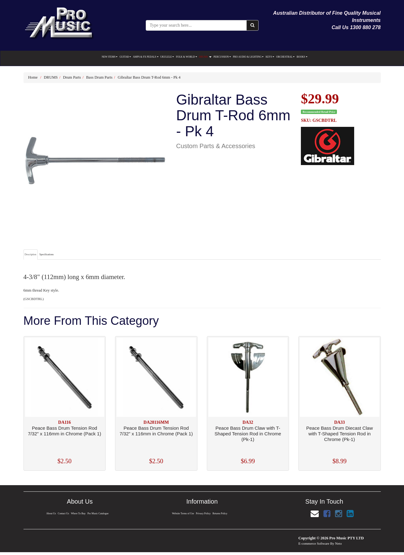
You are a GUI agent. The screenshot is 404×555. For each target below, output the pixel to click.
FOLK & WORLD (186, 56)
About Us (50, 513)
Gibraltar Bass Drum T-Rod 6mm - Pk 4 (149, 77)
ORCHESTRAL (285, 56)
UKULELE (167, 56)
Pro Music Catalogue (99, 513)
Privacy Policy (203, 513)
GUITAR (125, 56)
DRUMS (205, 56)
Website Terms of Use (182, 513)
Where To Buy (78, 513)
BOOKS (301, 56)
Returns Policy (220, 513)
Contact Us (63, 513)
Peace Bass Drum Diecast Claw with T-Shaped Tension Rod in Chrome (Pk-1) (339, 433)
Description (30, 254)
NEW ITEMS (110, 56)
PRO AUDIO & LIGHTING (248, 56)
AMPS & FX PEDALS (145, 56)
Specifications (46, 254)
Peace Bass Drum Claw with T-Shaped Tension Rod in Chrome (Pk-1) (248, 433)
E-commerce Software (313, 543)
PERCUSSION (222, 56)
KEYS (269, 56)
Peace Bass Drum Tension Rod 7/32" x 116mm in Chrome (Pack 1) (64, 430)
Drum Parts (72, 77)
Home (33, 77)
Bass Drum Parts (99, 77)
